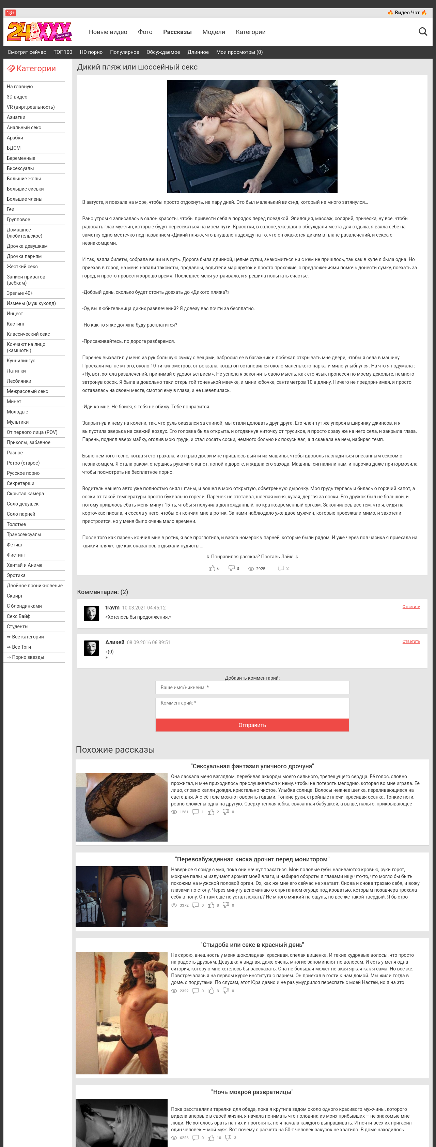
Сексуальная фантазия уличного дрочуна (252, 766)
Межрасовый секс (27, 391)
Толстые (16, 524)
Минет (14, 401)
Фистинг (16, 555)
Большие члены (25, 199)
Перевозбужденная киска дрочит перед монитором (252, 859)
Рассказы (177, 31)
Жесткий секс (22, 266)
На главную (20, 86)
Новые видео (108, 31)
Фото (145, 31)
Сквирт (15, 596)
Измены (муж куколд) (31, 303)
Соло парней (21, 514)
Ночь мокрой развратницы (252, 1092)
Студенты (18, 626)
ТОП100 (62, 52)
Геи (10, 209)
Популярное (124, 52)
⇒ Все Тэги (19, 647)
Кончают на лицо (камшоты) (26, 347)
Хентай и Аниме (25, 565)
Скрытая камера (25, 493)
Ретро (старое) (23, 463)
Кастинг (16, 324)
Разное (15, 452)
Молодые (17, 411)
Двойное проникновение (35, 585)
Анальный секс (24, 127)
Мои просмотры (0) (239, 52)
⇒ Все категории (25, 636)
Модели (214, 31)
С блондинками (24, 606)
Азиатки (16, 117)
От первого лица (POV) (32, 432)
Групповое (18, 219)
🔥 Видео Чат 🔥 (407, 13)
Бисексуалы (20, 168)
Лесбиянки (19, 381)
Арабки (15, 137)
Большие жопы (24, 178)
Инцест (15, 313)
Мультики (18, 422)
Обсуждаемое (163, 52)
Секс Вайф (18, 616)
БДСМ (14, 148)
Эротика (16, 575)
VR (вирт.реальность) (31, 107)
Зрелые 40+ (20, 293)
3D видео (17, 97)
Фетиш (14, 544)
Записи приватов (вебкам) (26, 280)
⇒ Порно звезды (25, 657)
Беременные (21, 158)
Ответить (411, 606)
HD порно (91, 52)
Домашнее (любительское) (24, 233)
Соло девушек (22, 504)
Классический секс (28, 334)
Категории (251, 31)
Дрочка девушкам (27, 246)
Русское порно (23, 473)
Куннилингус (21, 360)
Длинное (198, 52)
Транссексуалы (24, 534)
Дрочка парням (24, 256)
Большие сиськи (25, 189)
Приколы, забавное (28, 442)
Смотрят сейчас (27, 52)
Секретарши (20, 483)
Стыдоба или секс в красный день (252, 944)
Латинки (16, 371)
